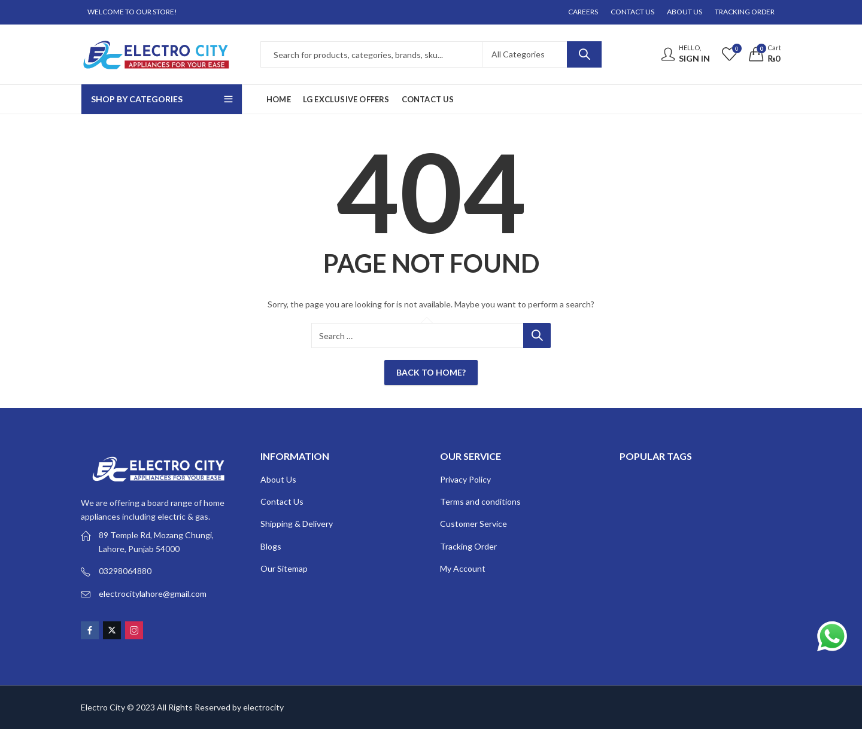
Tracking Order (468, 546)
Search (584, 54)
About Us (278, 479)
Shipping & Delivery (296, 523)
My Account (462, 568)
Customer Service (473, 523)
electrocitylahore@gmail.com (153, 593)
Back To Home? (431, 372)
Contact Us (281, 501)
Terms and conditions (480, 501)
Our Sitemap (284, 568)
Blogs (270, 546)
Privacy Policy (465, 479)
